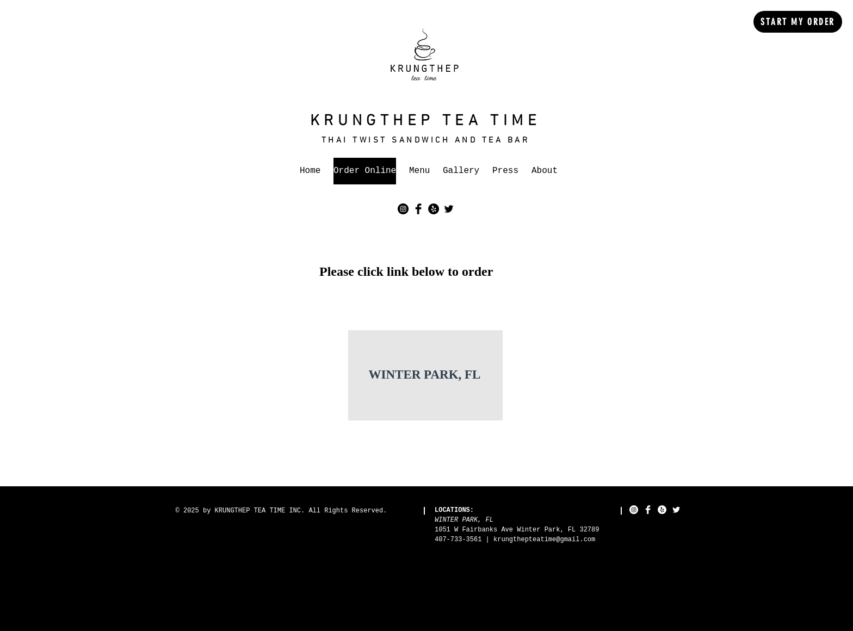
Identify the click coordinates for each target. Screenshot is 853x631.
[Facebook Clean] (648, 509)
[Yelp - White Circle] (662, 509)
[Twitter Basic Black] (448, 208)
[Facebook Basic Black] (418, 208)
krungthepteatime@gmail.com (544, 539)
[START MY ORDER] (797, 22)
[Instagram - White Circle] (633, 509)
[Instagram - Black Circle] (403, 208)
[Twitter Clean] (676, 509)
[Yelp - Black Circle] (433, 208)
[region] (425, 375)
